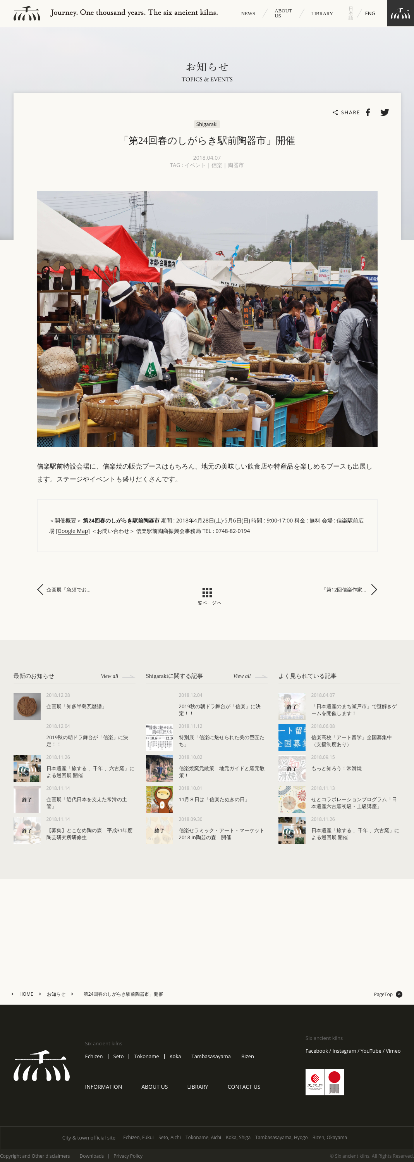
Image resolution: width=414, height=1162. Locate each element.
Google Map (73, 530)
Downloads (92, 1156)
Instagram (344, 1050)
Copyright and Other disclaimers (35, 1156)
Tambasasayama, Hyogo (281, 1137)
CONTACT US (244, 1086)
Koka (175, 1056)
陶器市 (236, 165)
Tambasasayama (210, 1056)
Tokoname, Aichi (203, 1137)
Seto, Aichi (169, 1137)
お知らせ (56, 994)
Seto (118, 1056)
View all (118, 676)
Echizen (94, 1056)
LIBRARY (322, 13)
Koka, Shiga (238, 1137)
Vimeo (393, 1050)
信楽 (216, 165)
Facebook (317, 1050)
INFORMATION (103, 1086)
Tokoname (146, 1056)
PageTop (383, 994)
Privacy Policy (128, 1156)
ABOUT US (283, 13)
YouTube (371, 1050)
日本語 (351, 13)
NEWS (248, 13)
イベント (195, 165)
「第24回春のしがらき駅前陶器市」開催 (121, 994)
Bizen (247, 1056)
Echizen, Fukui (138, 1137)
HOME (26, 994)
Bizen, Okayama (330, 1137)
